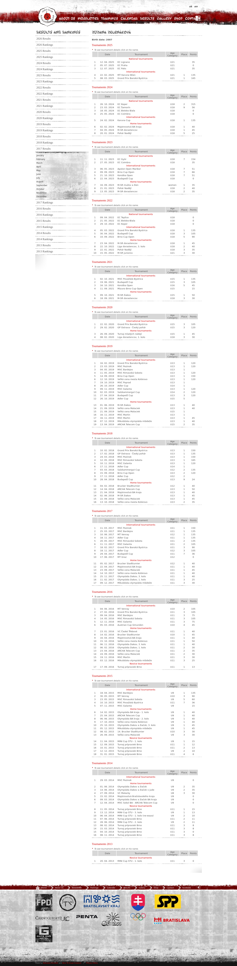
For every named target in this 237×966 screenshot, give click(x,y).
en (195, 6)
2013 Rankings (44, 251)
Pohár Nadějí (124, 133)
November (41, 193)
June (38, 174)
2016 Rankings (44, 214)
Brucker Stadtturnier (129, 486)
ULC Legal (52, 919)
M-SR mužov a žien (128, 185)
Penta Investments (87, 916)
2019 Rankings (44, 130)
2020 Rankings (44, 118)
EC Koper (123, 104)
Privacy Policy (92, 963)
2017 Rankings (44, 202)
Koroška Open (125, 175)
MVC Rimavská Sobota (130, 373)
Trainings (109, 18)
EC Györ (122, 159)
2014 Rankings (44, 239)
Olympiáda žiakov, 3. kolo (132, 576)
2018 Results (43, 136)
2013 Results (43, 245)
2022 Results (43, 87)
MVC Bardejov (125, 369)
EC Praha (123, 65)
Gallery (164, 18)
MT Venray (123, 534)
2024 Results (43, 63)
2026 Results (43, 38)
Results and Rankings (58, 32)
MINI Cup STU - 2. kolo (130, 822)
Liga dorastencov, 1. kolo (131, 337)
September (42, 185)
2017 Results (43, 148)
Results (147, 18)
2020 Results (43, 112)
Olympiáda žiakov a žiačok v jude (136, 790)
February (40, 159)
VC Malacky (124, 793)
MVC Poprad (124, 382)
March (39, 163)
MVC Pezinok (125, 366)
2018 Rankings (44, 142)
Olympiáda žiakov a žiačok (132, 786)
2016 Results (43, 208)
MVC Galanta (125, 389)
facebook (184, 888)
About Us (67, 18)
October (40, 189)
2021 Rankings (44, 105)
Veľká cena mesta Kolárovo (132, 379)
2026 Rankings (44, 44)
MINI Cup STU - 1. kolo (130, 741)
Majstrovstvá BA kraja (129, 126)
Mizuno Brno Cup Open (130, 288)
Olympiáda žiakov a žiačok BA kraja (137, 799)
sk (191, 6)
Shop (178, 18)
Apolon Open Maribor (129, 169)
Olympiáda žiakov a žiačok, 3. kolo (137, 725)
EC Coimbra (124, 114)
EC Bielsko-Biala (126, 220)
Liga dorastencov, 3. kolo (131, 246)
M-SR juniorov (125, 253)
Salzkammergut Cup (129, 392)
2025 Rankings (44, 57)
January (40, 155)
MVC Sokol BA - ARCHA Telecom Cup (137, 802)
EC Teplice (123, 217)
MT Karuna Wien (127, 75)
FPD (43, 902)
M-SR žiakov (124, 295)
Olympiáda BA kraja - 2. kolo (133, 718)
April (38, 167)
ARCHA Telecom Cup (129, 424)
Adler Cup (123, 385)
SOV (138, 907)
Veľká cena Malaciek (129, 408)
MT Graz (122, 557)
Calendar (129, 18)
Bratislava (172, 921)
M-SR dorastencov (128, 130)
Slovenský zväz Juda (67, 902)
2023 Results (43, 75)
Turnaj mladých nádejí (130, 334)
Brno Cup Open (126, 172)
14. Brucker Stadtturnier (131, 731)
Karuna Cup (124, 120)
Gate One (43, 933)
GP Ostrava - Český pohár (132, 327)
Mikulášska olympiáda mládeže (135, 421)
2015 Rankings (44, 227)
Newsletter (88, 18)
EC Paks (122, 68)
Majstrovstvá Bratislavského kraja (136, 796)
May (38, 170)
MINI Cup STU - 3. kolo (130, 812)
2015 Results (43, 220)
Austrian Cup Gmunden (130, 625)
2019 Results (43, 124)
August (39, 181)
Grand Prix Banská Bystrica (132, 78)
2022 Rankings (44, 93)
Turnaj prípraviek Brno (130, 667)
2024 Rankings (44, 69)
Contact (192, 18)
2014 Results (43, 233)
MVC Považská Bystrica (130, 279)
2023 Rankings (44, 81)
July (38, 178)
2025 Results (43, 50)
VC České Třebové (127, 631)
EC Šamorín (124, 107)
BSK (101, 901)
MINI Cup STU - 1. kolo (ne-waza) (136, 815)
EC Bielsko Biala (126, 110)
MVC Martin (124, 414)
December (41, 196)
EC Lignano (124, 62)
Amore (112, 919)
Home (41, 888)
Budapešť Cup (125, 178)
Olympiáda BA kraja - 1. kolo (133, 712)
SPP (167, 902)
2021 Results (43, 99)
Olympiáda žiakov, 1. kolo (132, 579)
